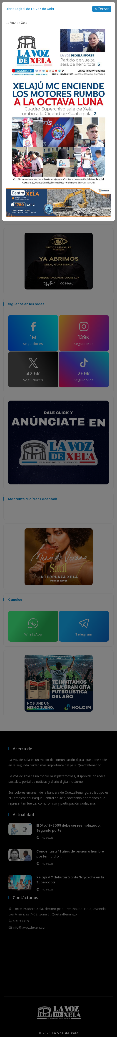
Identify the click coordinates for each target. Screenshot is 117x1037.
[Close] (101, 9)
